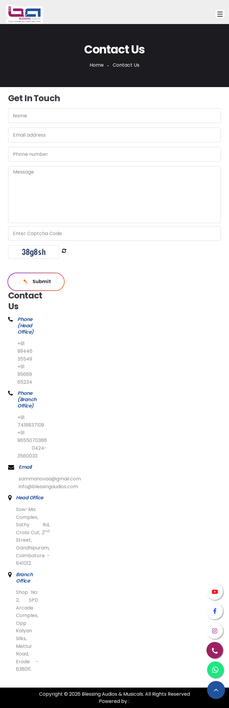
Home (97, 65)
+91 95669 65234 (24, 374)
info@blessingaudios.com (48, 486)
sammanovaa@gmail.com (50, 478)
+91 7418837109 (30, 421)
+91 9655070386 (32, 436)
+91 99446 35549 (24, 351)
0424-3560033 (32, 452)
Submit (36, 281)
